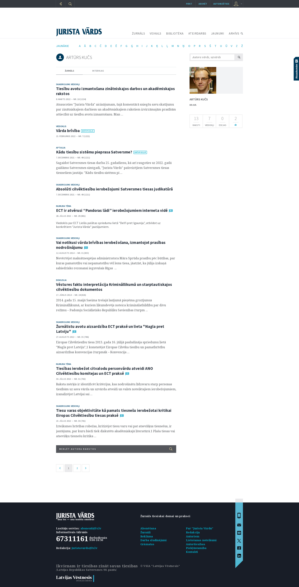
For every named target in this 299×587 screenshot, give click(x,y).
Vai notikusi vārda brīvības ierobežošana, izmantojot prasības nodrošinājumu (111, 245)
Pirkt (189, 3)
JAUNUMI (217, 33)
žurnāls (69, 70)
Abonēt (203, 3)
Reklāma (146, 536)
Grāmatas (147, 544)
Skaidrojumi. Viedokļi (68, 84)
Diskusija (61, 280)
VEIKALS (155, 33)
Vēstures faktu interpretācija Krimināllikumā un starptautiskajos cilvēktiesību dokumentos (114, 287)
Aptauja (60, 147)
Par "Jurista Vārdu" (199, 528)
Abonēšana (148, 528)
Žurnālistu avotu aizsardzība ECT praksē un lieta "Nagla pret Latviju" (110, 329)
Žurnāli (145, 532)
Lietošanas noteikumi (201, 540)
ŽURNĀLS (138, 33)
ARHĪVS (234, 33)
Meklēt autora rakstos (115, 449)
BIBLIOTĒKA (175, 33)
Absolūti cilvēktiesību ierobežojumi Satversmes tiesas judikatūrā (114, 189)
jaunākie (62, 46)
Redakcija (193, 532)
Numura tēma (63, 206)
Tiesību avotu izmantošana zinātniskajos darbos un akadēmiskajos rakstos (115, 91)
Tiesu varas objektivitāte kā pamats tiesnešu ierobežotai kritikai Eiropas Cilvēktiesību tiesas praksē (114, 413)
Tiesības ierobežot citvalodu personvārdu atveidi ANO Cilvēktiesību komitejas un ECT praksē (104, 371)
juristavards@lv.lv (84, 548)
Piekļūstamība (196, 548)
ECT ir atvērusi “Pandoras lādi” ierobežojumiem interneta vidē (112, 210)
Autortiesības (195, 544)
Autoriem (192, 536)
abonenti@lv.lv (90, 528)
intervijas (98, 70)
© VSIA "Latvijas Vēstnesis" (160, 566)
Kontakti (192, 552)
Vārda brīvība (68, 130)
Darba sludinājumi (153, 540)
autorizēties (221, 3)
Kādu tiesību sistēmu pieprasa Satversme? (94, 152)
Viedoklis (61, 126)
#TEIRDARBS (197, 33)
